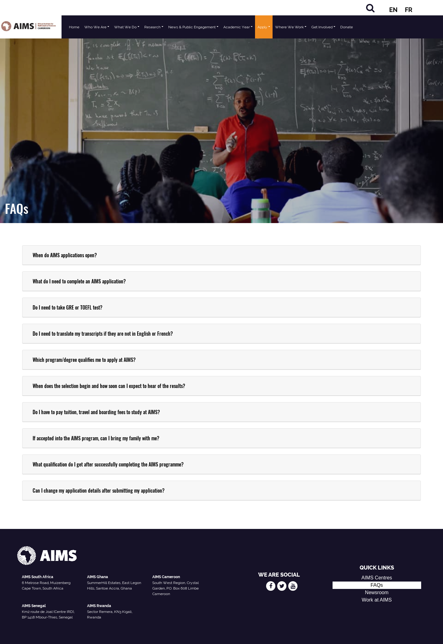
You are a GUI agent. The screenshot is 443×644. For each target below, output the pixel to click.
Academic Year (236, 27)
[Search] (370, 8)
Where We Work (289, 27)
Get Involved (322, 27)
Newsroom (376, 592)
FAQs (377, 585)
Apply (262, 27)
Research (152, 27)
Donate (346, 27)
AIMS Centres (376, 577)
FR (408, 10)
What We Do (125, 27)
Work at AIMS (377, 599)
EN (393, 10)
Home (74, 27)
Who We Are (95, 27)
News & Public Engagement (192, 27)
